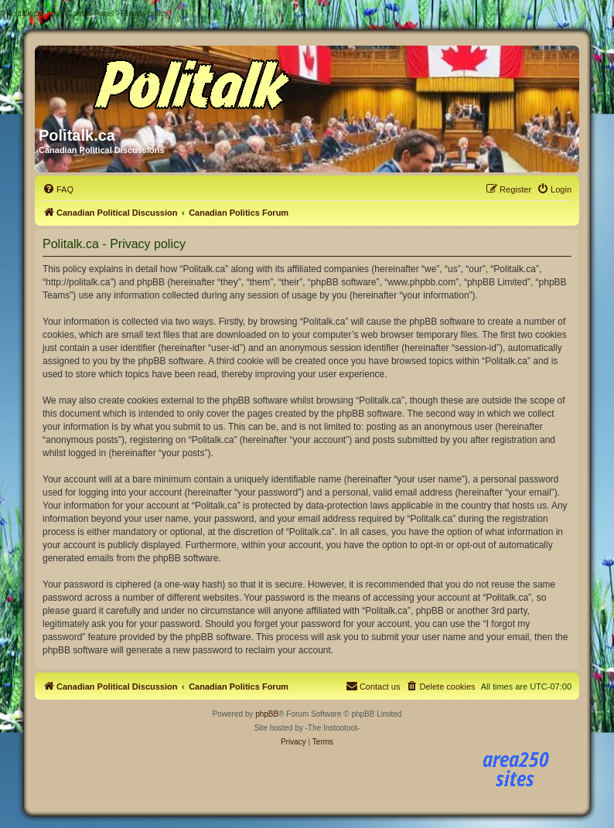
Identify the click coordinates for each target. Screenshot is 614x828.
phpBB (266, 714)
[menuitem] (58, 189)
